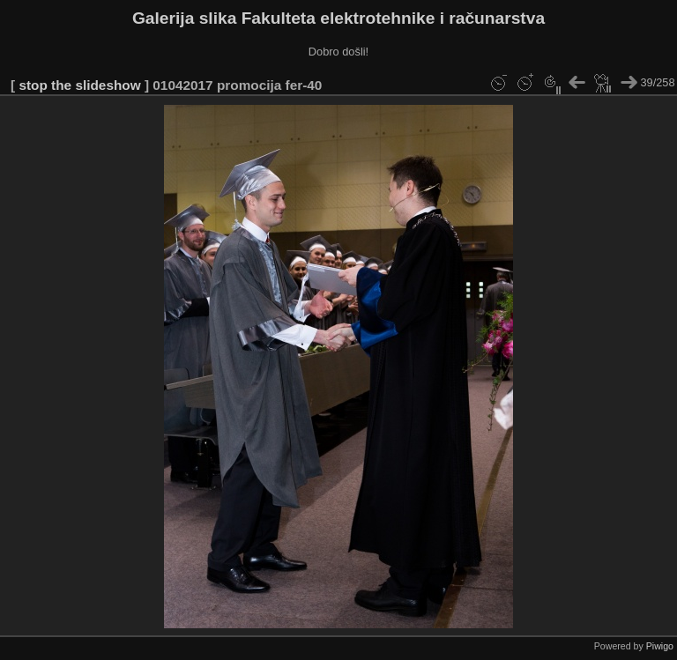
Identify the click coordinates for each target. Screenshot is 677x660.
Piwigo (659, 646)
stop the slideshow (79, 85)
